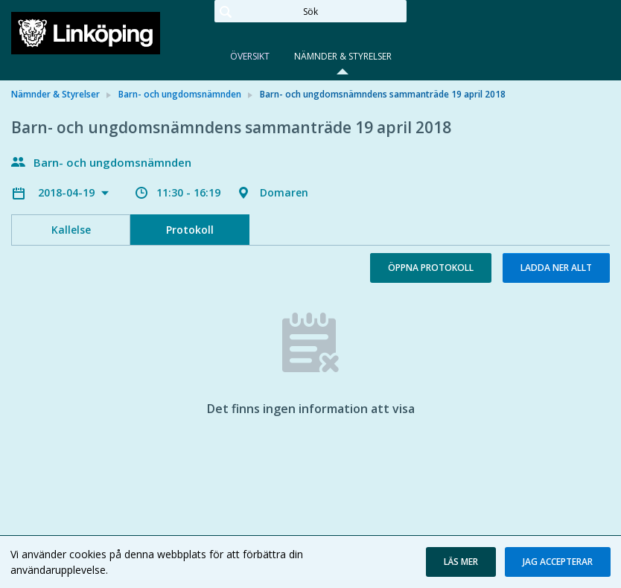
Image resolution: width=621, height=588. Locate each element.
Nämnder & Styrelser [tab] (343, 56)
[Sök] (310, 11)
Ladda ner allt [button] (556, 267)
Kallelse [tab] (71, 230)
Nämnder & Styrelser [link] (55, 94)
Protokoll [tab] (190, 230)
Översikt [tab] (250, 56)
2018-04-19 (68, 192)
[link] (85, 32)
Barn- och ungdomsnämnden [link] (179, 94)
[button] (461, 562)
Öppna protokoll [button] (431, 267)
